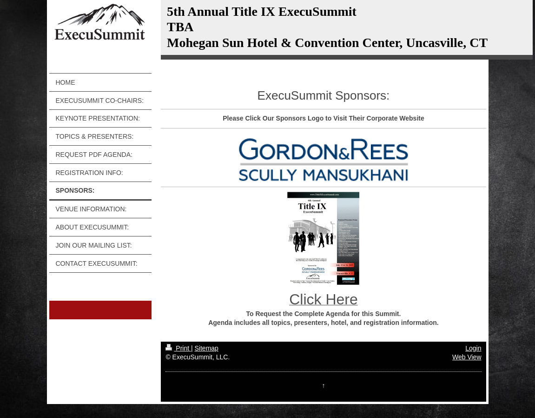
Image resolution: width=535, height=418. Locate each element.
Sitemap (206, 348)
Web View (467, 357)
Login (473, 348)
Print (178, 348)
